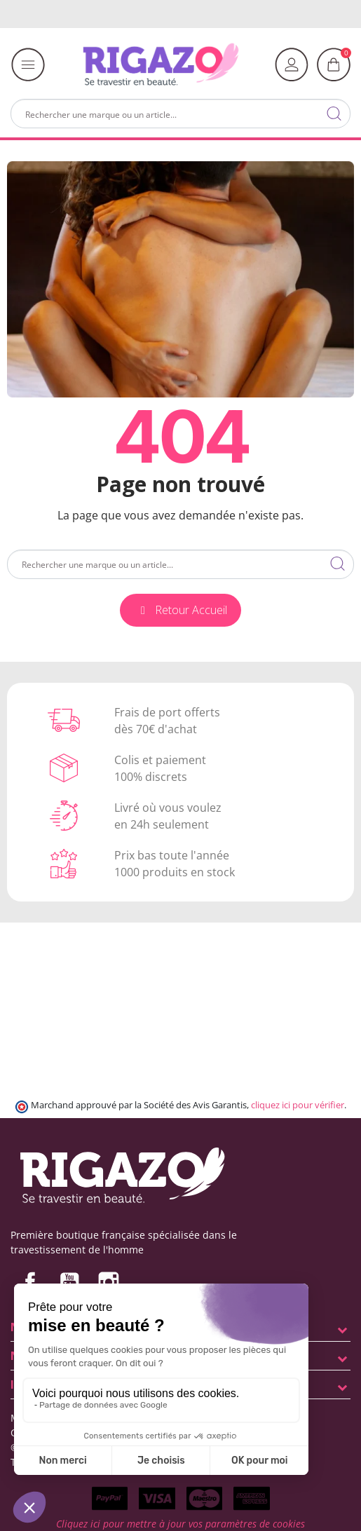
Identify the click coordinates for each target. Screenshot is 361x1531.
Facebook (30, 1282)
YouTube (69, 1282)
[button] (180, 610)
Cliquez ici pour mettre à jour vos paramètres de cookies (180, 1523)
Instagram (109, 1282)
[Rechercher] (180, 113)
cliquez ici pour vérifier (297, 1105)
